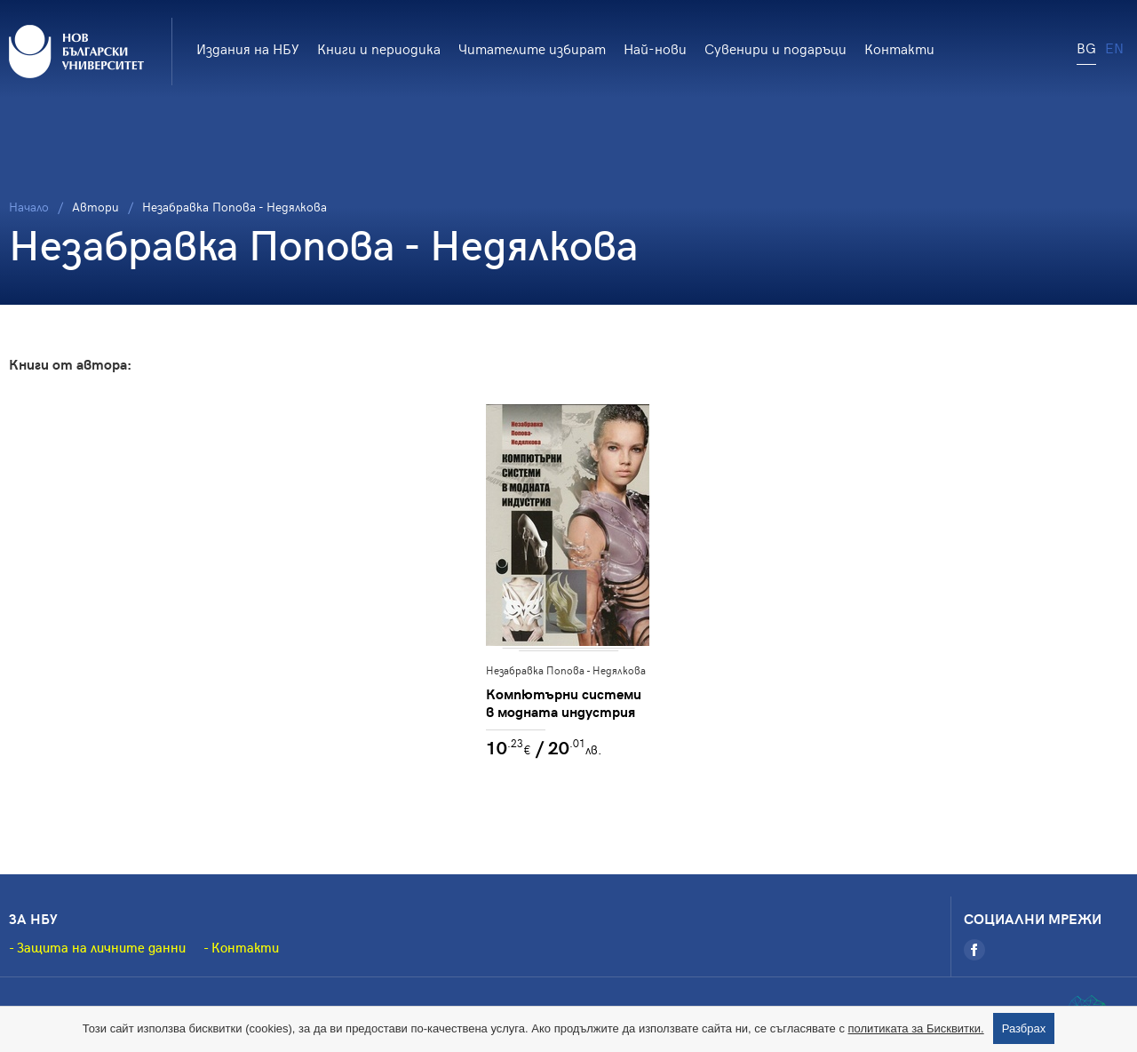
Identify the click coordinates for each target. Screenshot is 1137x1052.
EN (1114, 47)
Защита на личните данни (101, 947)
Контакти (899, 48)
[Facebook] (974, 949)
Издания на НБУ (247, 48)
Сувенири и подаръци (775, 48)
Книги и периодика (379, 48)
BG (1086, 47)
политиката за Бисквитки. (916, 1028)
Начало (29, 206)
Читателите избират (532, 48)
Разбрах (1024, 1028)
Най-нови (655, 48)
